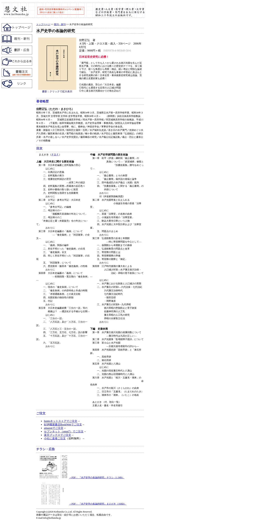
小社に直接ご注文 (55, 438)
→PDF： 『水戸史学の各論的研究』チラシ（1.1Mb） (81, 477)
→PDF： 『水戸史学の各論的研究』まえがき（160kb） (82, 503)
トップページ (43, 24)
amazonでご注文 (53, 428)
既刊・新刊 (60, 24)
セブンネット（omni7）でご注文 (64, 431)
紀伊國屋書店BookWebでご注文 (63, 424)
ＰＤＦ (55, 154)
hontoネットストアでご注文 (60, 421)
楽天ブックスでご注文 (57, 435)
